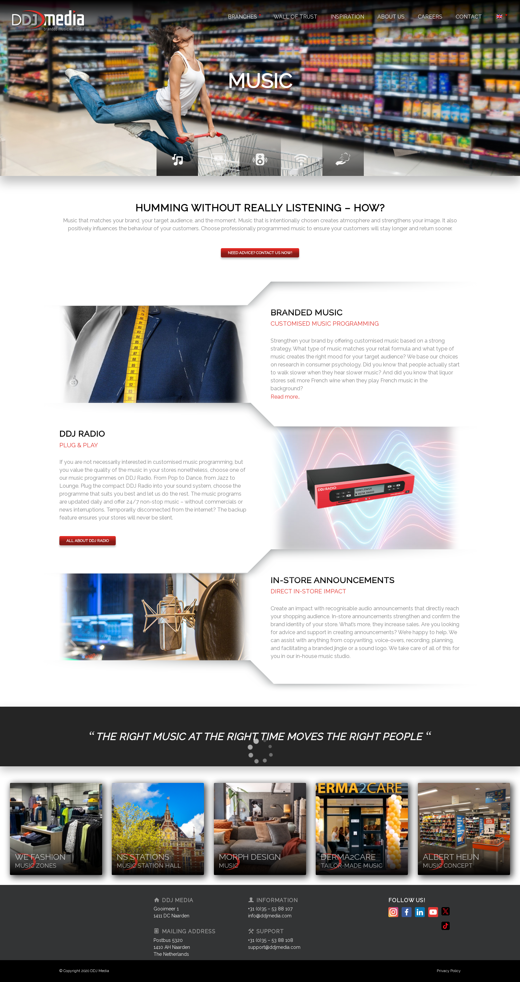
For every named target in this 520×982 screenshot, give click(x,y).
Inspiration (347, 17)
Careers (430, 17)
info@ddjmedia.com (270, 915)
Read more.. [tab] (285, 397)
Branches (244, 17)
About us (391, 17)
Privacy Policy (449, 971)
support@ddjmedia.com (274, 947)
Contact (469, 17)
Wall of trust (295, 17)
